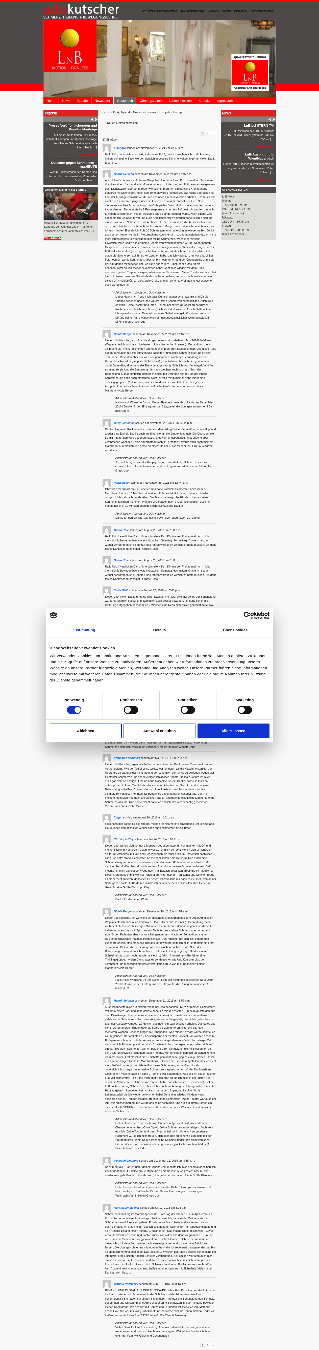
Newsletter (213, 11)
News (66, 101)
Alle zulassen (233, 731)
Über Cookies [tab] (235, 630)
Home (51, 101)
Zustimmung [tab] (83, 630)
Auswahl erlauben (159, 731)
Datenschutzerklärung (262, 11)
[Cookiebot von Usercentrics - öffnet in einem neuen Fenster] (247, 615)
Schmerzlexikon (180, 101)
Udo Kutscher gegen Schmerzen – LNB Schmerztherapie (172, 11)
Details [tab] (159, 630)
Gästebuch (125, 101)
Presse (51, 113)
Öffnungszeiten (151, 101)
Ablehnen (85, 731)
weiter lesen (88, 154)
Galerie (82, 101)
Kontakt (227, 11)
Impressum (240, 11)
